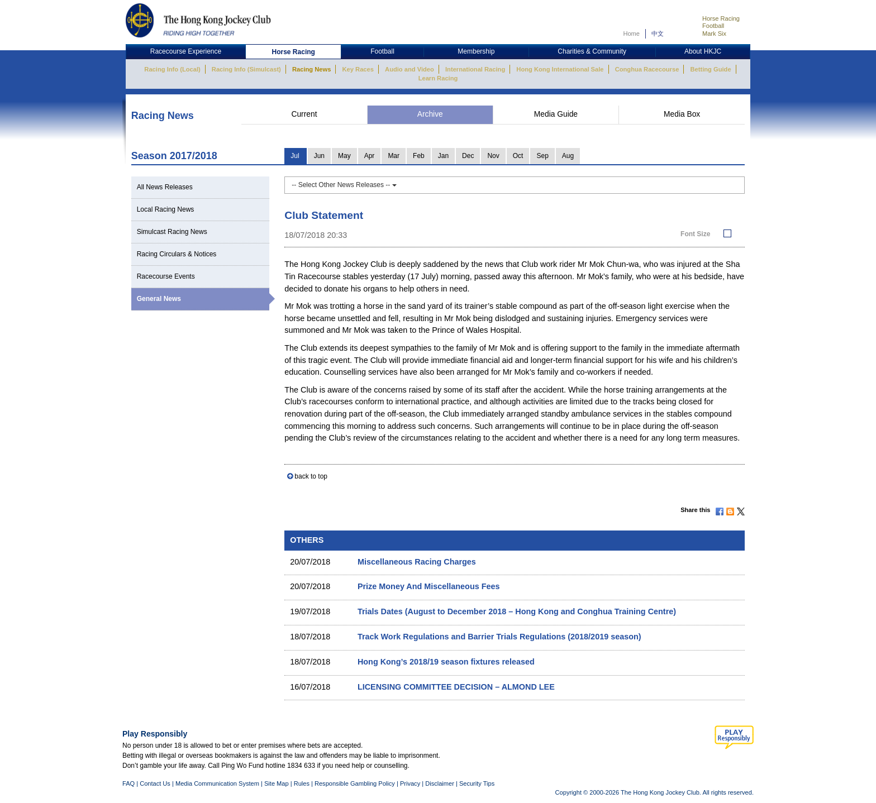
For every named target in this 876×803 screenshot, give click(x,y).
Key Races (358, 69)
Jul (295, 156)
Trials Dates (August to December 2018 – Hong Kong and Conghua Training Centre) (517, 611)
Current (304, 114)
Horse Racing (721, 18)
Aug (568, 156)
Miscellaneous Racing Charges (417, 561)
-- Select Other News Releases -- (344, 185)
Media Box (682, 114)
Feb (419, 156)
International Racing (475, 69)
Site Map (276, 783)
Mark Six (714, 33)
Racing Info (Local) (172, 69)
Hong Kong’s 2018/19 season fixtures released (446, 661)
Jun (319, 156)
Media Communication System (217, 783)
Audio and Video (409, 69)
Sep (542, 156)
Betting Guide (710, 69)
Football (713, 25)
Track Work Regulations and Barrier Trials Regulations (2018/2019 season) (499, 636)
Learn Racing (438, 78)
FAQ (128, 783)
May (344, 156)
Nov (493, 156)
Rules (302, 783)
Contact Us (155, 783)
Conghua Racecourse (647, 69)
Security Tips (476, 783)
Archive (430, 114)
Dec (468, 156)
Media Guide (556, 114)
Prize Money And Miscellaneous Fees (429, 586)
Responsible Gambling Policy (355, 783)
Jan (443, 156)
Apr (369, 156)
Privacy (410, 783)
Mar (393, 156)
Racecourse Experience (185, 51)
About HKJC (702, 51)
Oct (518, 156)
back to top (310, 476)
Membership (476, 51)
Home (631, 33)
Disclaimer (439, 783)
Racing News (311, 69)
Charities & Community (592, 51)
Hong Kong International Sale (559, 69)
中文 (657, 33)
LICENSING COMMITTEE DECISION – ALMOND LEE (456, 686)
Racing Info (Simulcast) (246, 69)
